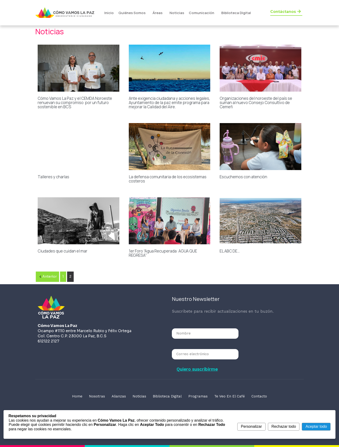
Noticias (177, 12)
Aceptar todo (316, 426)
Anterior (47, 276)
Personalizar (251, 426)
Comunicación (201, 12)
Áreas (157, 12)
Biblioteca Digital (236, 12)
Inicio (109, 12)
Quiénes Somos (131, 12)
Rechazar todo (283, 426)
